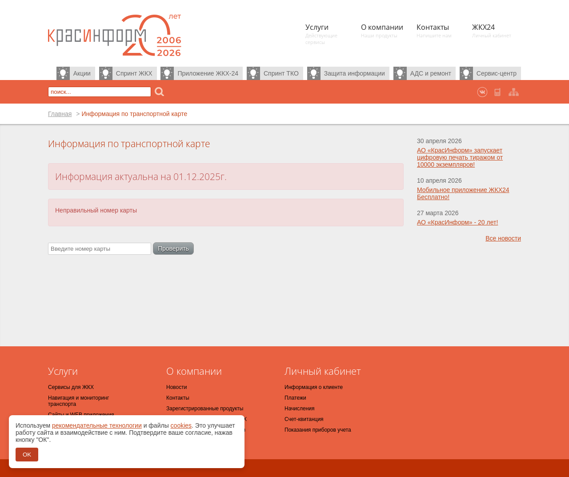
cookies (181, 425)
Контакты (177, 398)
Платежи (295, 398)
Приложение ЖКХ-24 (207, 73)
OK (27, 454)
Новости (176, 387)
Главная (60, 113)
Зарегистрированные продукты (204, 408)
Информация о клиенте (313, 387)
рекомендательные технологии (97, 425)
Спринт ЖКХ (134, 73)
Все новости (503, 238)
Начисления (299, 408)
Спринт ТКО (281, 73)
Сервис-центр (497, 73)
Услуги (63, 370)
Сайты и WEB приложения (81, 415)
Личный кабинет (322, 370)
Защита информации (354, 73)
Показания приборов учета (317, 430)
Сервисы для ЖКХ (71, 387)
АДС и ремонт (430, 73)
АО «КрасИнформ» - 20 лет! (457, 222)
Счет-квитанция (304, 419)
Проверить (173, 248)
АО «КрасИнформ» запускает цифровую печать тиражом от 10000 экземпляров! (460, 157)
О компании (194, 370)
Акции (82, 73)
